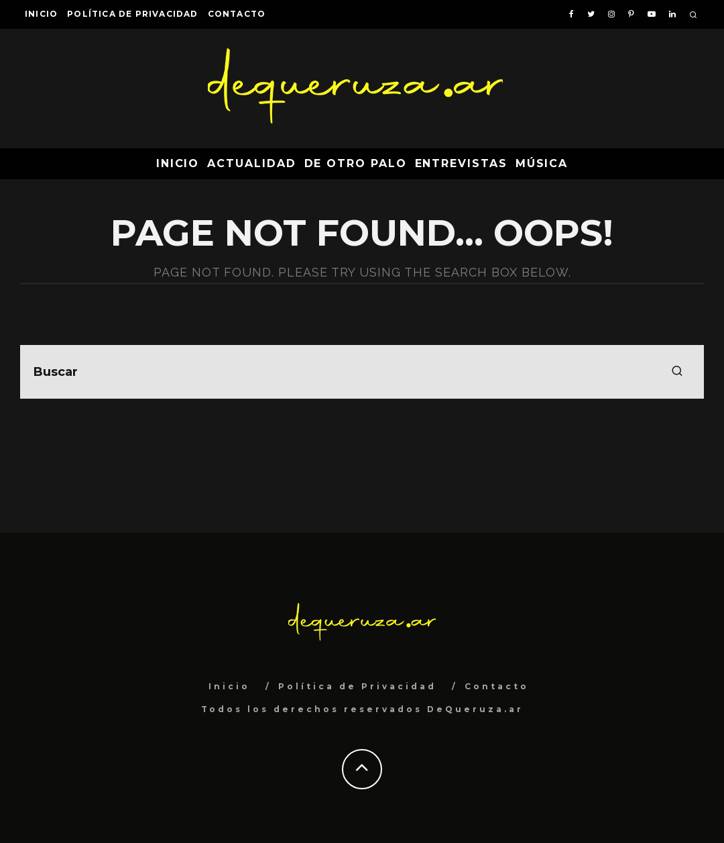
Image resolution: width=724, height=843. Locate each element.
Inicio (41, 14)
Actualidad (251, 163)
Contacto (237, 14)
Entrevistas (461, 163)
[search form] (362, 372)
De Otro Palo (355, 163)
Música (542, 163)
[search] (677, 372)
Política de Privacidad (132, 14)
